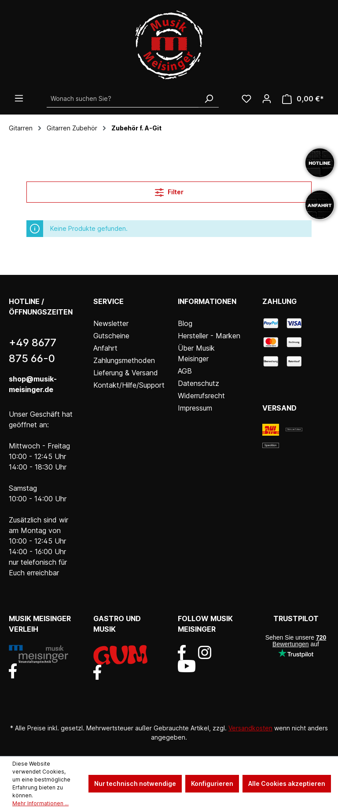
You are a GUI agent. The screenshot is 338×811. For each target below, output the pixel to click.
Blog (185, 323)
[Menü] (19, 98)
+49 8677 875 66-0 (32, 350)
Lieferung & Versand (125, 372)
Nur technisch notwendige (135, 783)
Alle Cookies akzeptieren (286, 783)
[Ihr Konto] (267, 98)
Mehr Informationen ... (40, 803)
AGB (185, 371)
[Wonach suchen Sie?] (123, 98)
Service (108, 301)
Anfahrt (105, 348)
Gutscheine (111, 335)
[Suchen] (208, 98)
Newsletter (111, 323)
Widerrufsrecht (201, 395)
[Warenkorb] (303, 98)
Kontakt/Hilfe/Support (129, 385)
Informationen (207, 301)
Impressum (195, 408)
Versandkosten (250, 728)
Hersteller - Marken (209, 335)
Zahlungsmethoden (124, 360)
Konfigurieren (212, 783)
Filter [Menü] (169, 190)
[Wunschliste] (246, 98)
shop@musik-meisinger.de (33, 384)
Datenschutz (198, 383)
